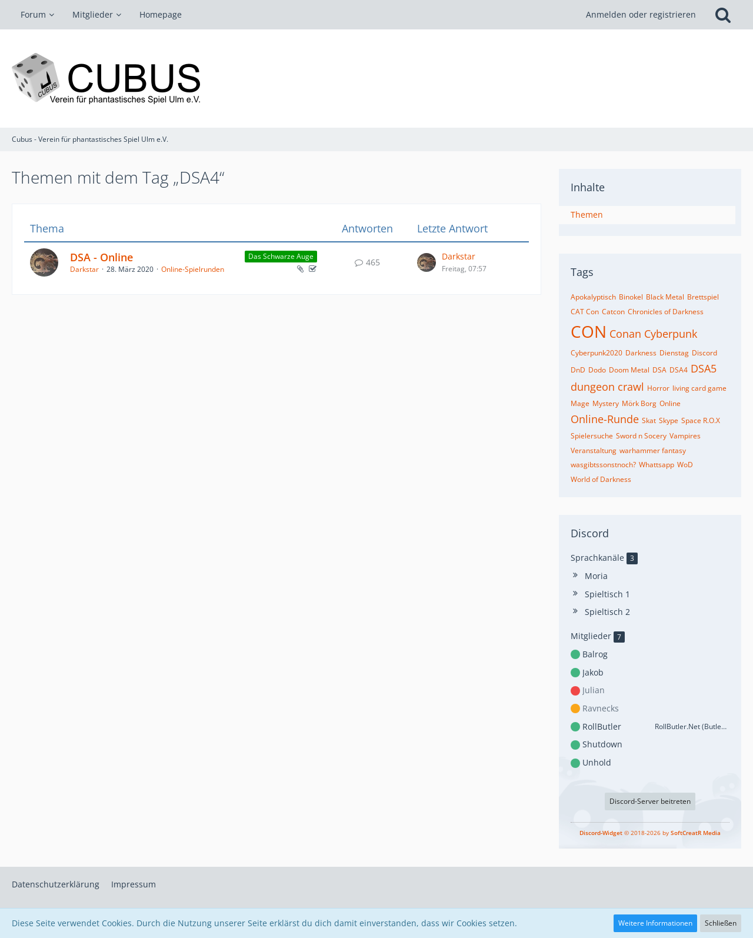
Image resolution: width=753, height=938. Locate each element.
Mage (580, 403)
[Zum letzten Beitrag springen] (426, 262)
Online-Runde (605, 419)
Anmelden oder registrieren (641, 14)
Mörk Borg (639, 403)
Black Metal (665, 297)
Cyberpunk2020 (596, 353)
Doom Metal (629, 370)
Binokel (631, 297)
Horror (658, 388)
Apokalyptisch (593, 297)
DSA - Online (101, 257)
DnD (578, 370)
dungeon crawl (607, 387)
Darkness (641, 353)
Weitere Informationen (655, 923)
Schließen (721, 923)
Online (670, 403)
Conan (625, 334)
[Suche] (723, 14)
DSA (659, 370)
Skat (649, 420)
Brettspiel (703, 297)
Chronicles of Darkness (666, 312)
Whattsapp (656, 465)
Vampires (685, 436)
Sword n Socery (641, 436)
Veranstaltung (594, 450)
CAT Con (585, 312)
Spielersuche (592, 436)
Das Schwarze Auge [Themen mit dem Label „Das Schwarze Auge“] (281, 256)
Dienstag (674, 353)
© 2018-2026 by (650, 833)
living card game (699, 388)
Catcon (613, 312)
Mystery (605, 403)
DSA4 (678, 370)
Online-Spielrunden (192, 269)
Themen (587, 214)
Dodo (597, 370)
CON (589, 331)
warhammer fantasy (652, 450)
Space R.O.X (700, 420)
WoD (685, 465)
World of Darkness (601, 479)
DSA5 (704, 368)
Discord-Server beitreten (650, 801)
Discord (704, 353)
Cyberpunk (670, 334)
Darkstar (84, 269)
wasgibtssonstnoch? (603, 465)
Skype (668, 420)
